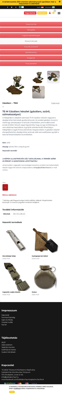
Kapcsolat (5, 315)
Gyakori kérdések (8, 352)
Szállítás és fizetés (8, 350)
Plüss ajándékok (31, 64)
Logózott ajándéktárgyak (31, 35)
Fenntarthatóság (8, 317)
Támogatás (31, 30)
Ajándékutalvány (31, 52)
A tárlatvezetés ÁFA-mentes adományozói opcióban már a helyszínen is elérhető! (29, 3)
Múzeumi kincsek (31, 41)
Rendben (12, 392)
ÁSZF (3, 342)
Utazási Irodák (7, 322)
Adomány (42, 13)
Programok (31, 58)
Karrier (4, 325)
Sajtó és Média (7, 320)
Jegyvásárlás (30, 13)
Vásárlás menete (8, 347)
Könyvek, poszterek (31, 47)
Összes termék (31, 24)
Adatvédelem (6, 345)
